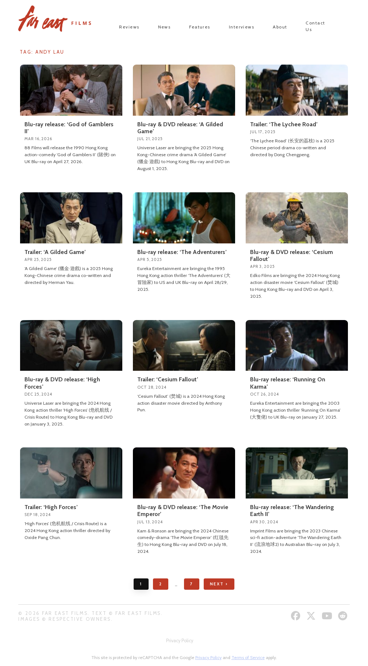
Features (199, 27)
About (280, 27)
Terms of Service (248, 657)
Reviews (129, 27)
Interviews (241, 27)
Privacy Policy (179, 640)
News (164, 27)
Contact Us (315, 26)
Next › (219, 583)
